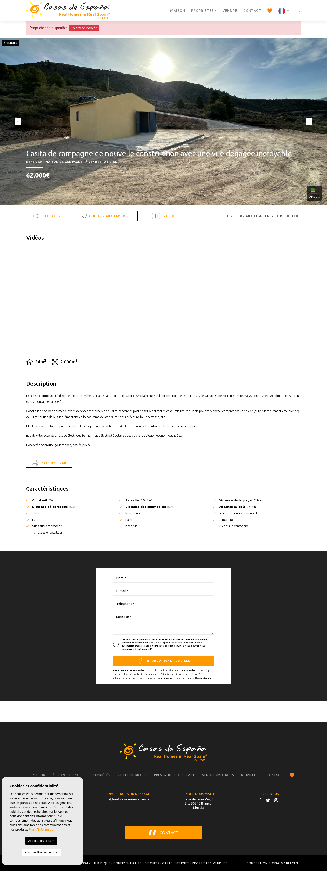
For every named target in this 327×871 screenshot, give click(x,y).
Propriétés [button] (202, 11)
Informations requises (163, 661)
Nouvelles (250, 775)
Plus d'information (42, 829)
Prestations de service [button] (174, 775)
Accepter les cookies (41, 841)
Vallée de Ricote (132, 775)
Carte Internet (176, 863)
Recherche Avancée (84, 28)
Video (163, 216)
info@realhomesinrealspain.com (128, 799)
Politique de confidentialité (173, 642)
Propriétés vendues (210, 863)
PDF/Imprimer (49, 463)
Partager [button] (47, 216)
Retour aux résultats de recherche (264, 216)
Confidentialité (127, 863)
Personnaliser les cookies (41, 852)
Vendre (230, 11)
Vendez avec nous (218, 775)
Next (310, 121)
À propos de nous (68, 775)
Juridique (102, 863)
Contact (252, 11)
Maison (177, 11)
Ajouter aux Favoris (105, 216)
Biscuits (152, 863)
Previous (17, 121)
